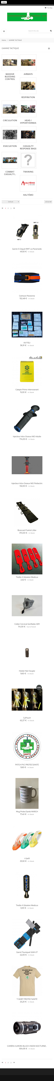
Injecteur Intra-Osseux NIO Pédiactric (26, 483)
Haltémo (28, 194)
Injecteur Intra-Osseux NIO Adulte (27, 436)
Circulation (10, 120)
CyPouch (27, 718)
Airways (28, 74)
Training (28, 171)
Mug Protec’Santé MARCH (27, 812)
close (4, 2)
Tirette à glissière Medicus (27, 577)
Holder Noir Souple (27, 671)
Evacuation (10, 146)
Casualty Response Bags (28, 147)
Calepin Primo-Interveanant (27, 390)
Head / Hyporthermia (28, 121)
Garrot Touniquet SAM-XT (27, 952)
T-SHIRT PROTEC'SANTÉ (27, 999)
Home (4, 40)
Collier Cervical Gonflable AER (27, 624)
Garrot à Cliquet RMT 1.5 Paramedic (27, 249)
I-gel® (27, 858)
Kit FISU (27, 343)
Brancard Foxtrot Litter (27, 530)
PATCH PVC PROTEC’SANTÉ (27, 765)
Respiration (28, 97)
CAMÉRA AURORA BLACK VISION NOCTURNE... (27, 1046)
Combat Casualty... (10, 173)
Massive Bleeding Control (10, 76)
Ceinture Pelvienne (27, 296)
